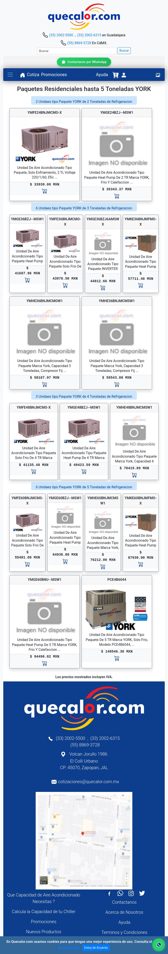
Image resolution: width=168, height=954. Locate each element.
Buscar (124, 50)
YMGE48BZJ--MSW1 (84, 407)
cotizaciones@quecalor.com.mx (88, 781)
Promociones (54, 74)
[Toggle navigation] (11, 74)
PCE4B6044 (116, 580)
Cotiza (33, 74)
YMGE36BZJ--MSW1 (27, 219)
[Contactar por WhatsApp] (84, 62)
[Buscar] (77, 50)
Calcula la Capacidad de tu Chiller (43, 911)
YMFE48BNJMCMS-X (34, 407)
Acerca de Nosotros (124, 912)
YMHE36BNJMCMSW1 (117, 301)
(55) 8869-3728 (79, 43)
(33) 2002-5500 (61, 35)
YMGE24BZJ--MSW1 (116, 112)
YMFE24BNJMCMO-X (45, 112)
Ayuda (102, 74)
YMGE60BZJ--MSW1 (65, 498)
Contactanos (124, 902)
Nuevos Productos (43, 931)
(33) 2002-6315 (89, 35)
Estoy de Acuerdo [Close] (96, 947)
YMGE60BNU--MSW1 (44, 580)
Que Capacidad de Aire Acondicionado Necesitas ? (43, 898)
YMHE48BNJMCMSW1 (134, 407)
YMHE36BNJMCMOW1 (44, 301)
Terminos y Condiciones (124, 932)
